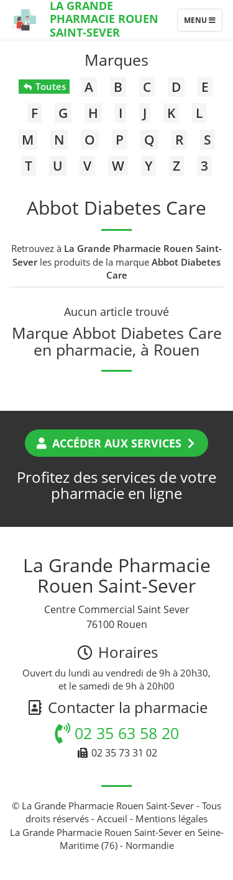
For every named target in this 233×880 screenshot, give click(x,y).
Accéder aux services (116, 443)
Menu (202, 23)
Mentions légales (171, 818)
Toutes (43, 86)
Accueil (112, 818)
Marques (116, 59)
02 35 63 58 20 (117, 732)
